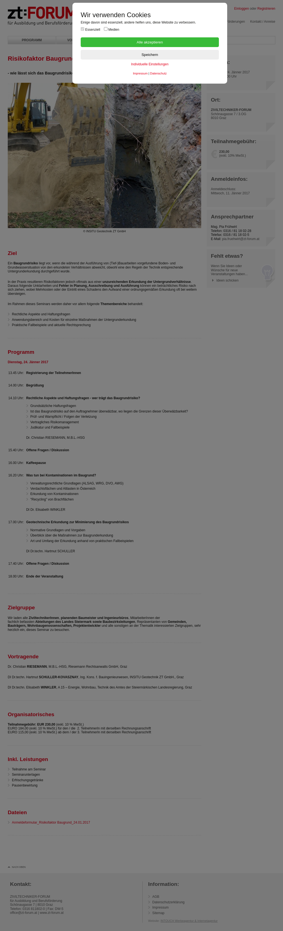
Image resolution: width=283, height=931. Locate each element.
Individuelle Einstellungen (149, 64)
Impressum (140, 73)
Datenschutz (158, 73)
